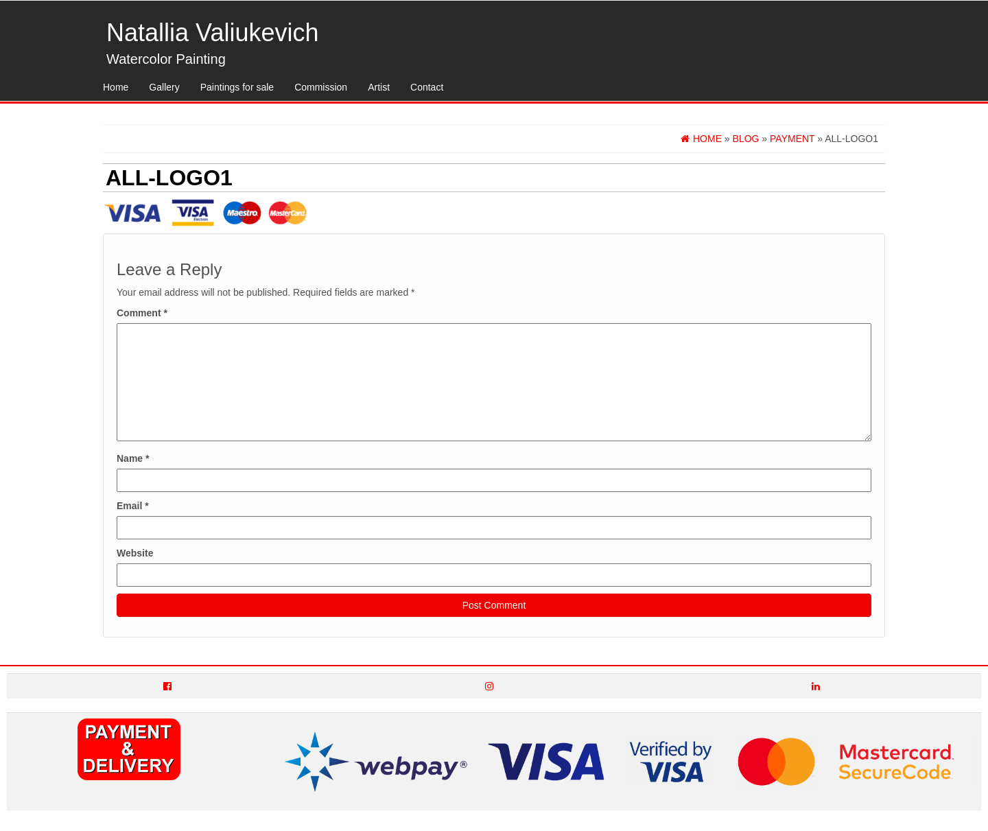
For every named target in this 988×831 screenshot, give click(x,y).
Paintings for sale (237, 87)
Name (133, 458)
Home (115, 87)
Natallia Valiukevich (212, 33)
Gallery (164, 87)
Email (133, 505)
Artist (379, 87)
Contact (426, 87)
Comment (142, 312)
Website (135, 553)
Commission (320, 87)
